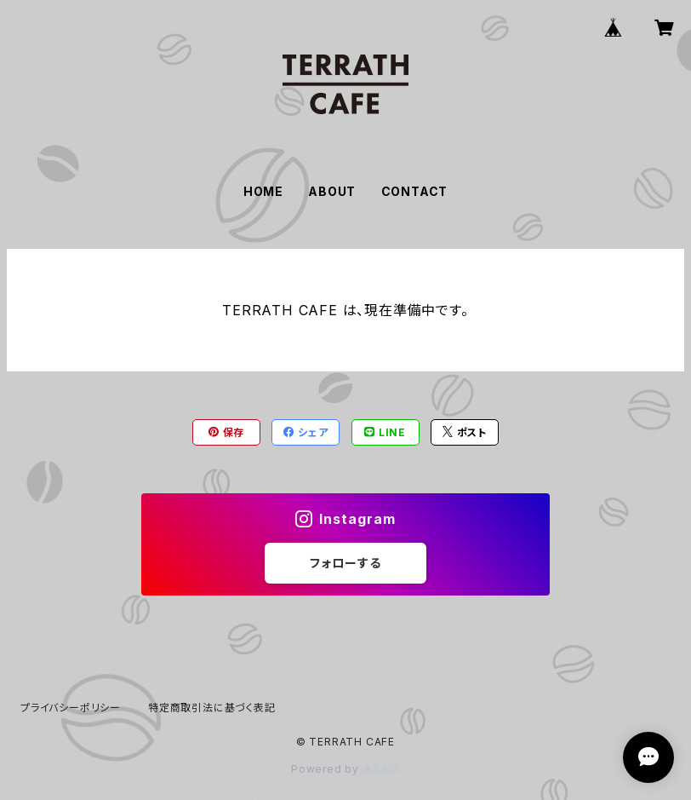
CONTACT (414, 191)
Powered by (345, 769)
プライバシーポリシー (70, 707)
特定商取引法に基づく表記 (212, 707)
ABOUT (332, 191)
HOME (263, 191)
